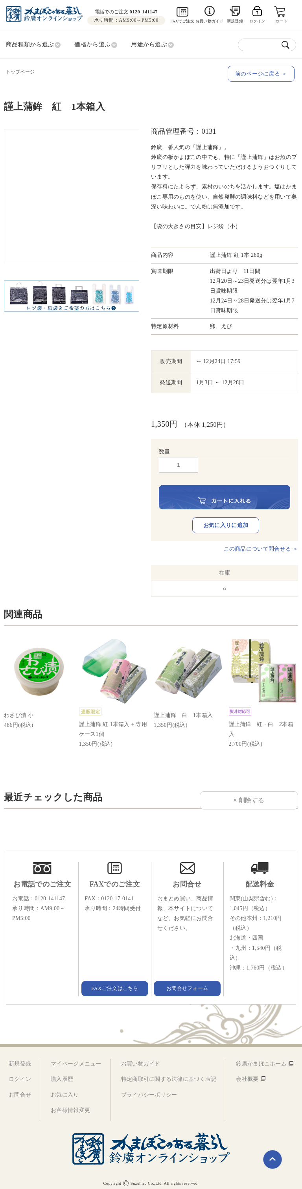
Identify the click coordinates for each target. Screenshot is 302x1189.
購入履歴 (62, 1074)
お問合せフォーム (187, 983)
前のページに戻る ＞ (263, 73)
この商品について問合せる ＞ (261, 544)
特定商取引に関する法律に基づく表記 (169, 1074)
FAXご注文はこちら (115, 983)
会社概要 (247, 1074)
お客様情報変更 (70, 1105)
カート (282, 21)
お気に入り (65, 1089)
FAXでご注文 (182, 21)
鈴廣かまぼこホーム (261, 1059)
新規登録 (235, 21)
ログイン (20, 1074)
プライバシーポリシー (149, 1089)
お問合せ (20, 1089)
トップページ (20, 71)
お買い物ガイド (209, 21)
